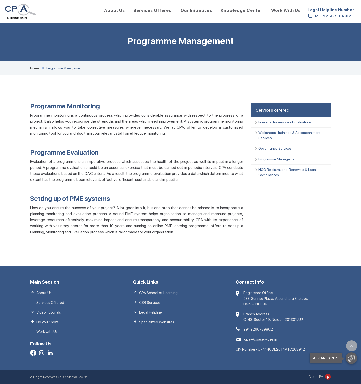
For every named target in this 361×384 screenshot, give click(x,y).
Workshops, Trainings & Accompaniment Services (289, 135)
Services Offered (152, 10)
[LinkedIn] (50, 354)
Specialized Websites (156, 322)
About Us (114, 10)
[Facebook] (33, 354)
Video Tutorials (48, 312)
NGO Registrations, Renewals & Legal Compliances (287, 172)
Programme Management (278, 159)
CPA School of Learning (158, 293)
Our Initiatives (196, 10)
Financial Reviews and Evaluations (285, 122)
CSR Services (150, 302)
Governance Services (275, 148)
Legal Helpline (150, 312)
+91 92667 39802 (331, 13)
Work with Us (286, 10)
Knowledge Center (241, 10)
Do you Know (47, 322)
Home (34, 68)
